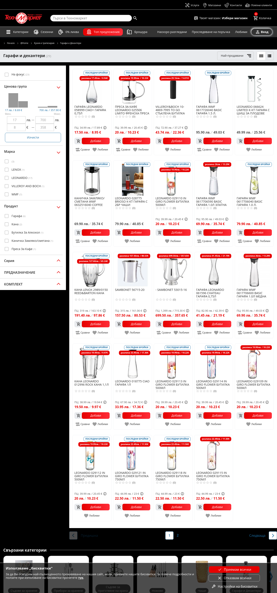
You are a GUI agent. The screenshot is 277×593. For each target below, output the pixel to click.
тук (80, 578)
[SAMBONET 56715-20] (132, 269)
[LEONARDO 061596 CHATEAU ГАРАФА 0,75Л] (213, 269)
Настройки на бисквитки (234, 586)
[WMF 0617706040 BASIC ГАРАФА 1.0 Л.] (254, 178)
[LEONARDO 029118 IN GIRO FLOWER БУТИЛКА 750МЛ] (173, 452)
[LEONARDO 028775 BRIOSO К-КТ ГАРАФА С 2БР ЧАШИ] (132, 178)
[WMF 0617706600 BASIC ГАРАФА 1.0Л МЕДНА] (254, 269)
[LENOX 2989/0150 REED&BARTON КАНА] (92, 269)
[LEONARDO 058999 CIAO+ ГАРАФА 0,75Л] (92, 86)
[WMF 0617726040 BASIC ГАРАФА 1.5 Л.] (213, 86)
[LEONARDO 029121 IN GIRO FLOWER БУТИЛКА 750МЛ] (132, 452)
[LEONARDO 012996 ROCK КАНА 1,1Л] (92, 361)
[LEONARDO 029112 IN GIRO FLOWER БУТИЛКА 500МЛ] (92, 452)
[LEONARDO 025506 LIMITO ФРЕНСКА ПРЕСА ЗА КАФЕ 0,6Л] (132, 86)
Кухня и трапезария (42, 43)
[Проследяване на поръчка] (211, 32)
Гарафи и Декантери (68, 43)
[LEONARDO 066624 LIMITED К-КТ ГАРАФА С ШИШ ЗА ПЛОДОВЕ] (254, 86)
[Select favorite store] (221, 18)
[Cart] (262, 18)
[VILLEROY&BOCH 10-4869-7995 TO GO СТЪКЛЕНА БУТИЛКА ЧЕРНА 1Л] (173, 86)
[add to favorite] (100, 150)
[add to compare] (83, 150)
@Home (22, 43)
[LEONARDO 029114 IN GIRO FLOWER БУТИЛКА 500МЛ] (213, 361)
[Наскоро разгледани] (172, 32)
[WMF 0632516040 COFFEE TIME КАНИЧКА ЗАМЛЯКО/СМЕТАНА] (92, 178)
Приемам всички (234, 569)
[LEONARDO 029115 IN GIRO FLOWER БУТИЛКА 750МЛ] (213, 452)
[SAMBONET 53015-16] (173, 269)
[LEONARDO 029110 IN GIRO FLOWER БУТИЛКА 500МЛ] (173, 178)
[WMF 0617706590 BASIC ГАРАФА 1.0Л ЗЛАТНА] (213, 178)
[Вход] (261, 32)
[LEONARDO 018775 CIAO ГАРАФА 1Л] (132, 361)
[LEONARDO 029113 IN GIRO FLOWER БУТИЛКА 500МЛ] (173, 361)
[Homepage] (23, 18)
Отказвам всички (234, 577)
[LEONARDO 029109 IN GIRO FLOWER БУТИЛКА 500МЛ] (254, 361)
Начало (9, 43)
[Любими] (241, 32)
